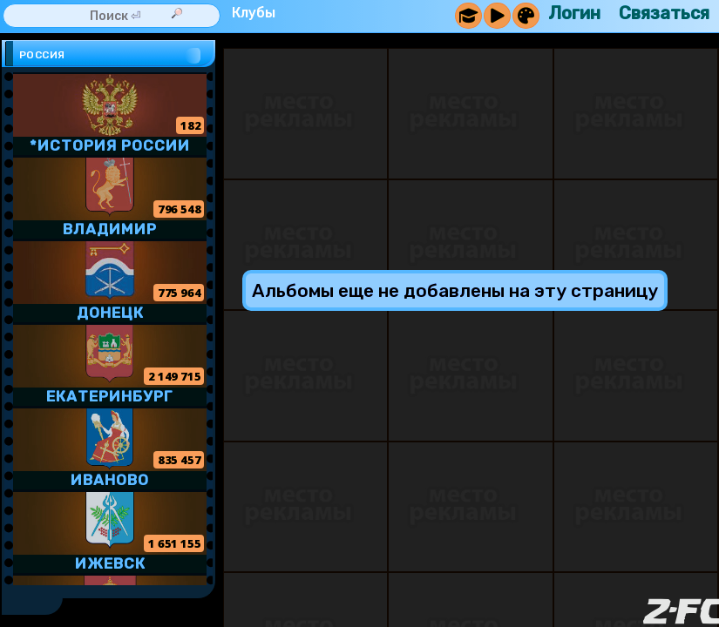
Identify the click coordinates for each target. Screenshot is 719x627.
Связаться (664, 13)
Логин (574, 13)
